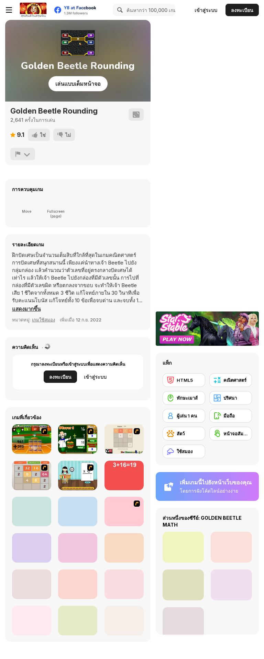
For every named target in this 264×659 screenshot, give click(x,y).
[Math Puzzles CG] (77, 620)
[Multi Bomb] (77, 511)
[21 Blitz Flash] (124, 511)
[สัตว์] (184, 433)
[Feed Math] (31, 548)
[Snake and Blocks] (77, 584)
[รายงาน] (22, 154)
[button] (26, 309)
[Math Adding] (77, 439)
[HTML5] (184, 380)
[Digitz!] (124, 548)
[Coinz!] (31, 584)
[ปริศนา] (230, 398)
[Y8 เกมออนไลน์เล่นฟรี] (33, 9)
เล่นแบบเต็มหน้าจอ (78, 83)
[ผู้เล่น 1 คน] (184, 416)
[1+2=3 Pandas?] (77, 548)
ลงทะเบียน (242, 10)
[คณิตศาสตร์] (230, 380)
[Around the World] (77, 475)
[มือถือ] (230, 416)
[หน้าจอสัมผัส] (230, 433)
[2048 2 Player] (124, 439)
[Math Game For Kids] (124, 584)
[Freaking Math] (124, 475)
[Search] (119, 10)
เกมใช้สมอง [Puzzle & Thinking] (43, 319)
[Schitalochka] (31, 620)
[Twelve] (31, 511)
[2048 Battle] (31, 475)
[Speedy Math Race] (124, 620)
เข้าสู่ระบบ (206, 10)
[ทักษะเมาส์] (184, 398)
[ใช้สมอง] (184, 451)
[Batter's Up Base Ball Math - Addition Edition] (31, 439)
